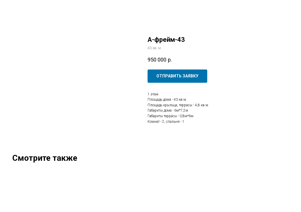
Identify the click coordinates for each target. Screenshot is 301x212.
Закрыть (17, 8)
